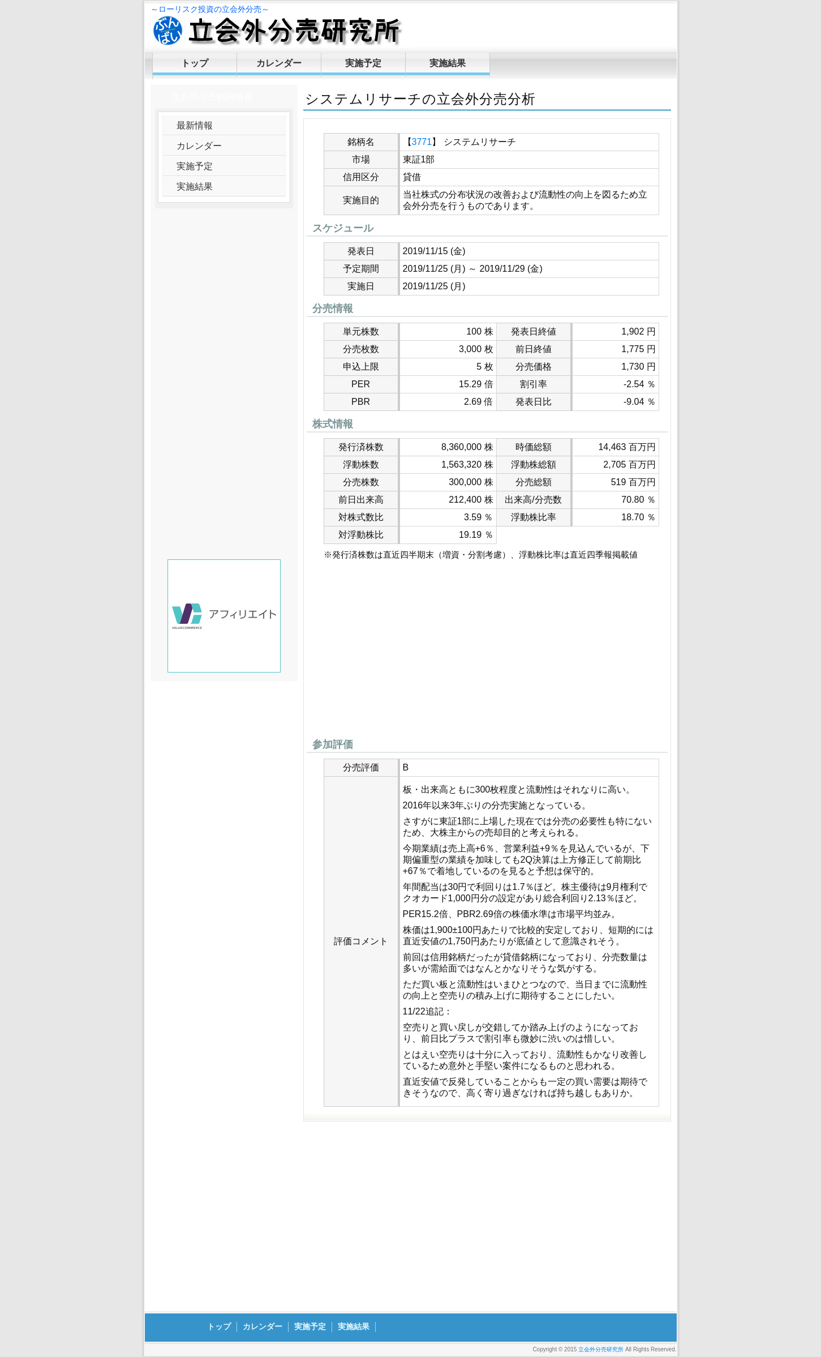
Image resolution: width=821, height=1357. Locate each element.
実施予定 (363, 63)
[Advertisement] (487, 652)
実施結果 (447, 63)
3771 (422, 142)
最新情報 (195, 125)
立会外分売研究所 (601, 1349)
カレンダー (279, 63)
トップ (194, 63)
